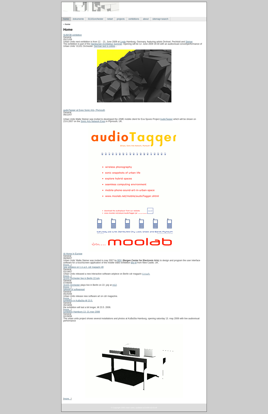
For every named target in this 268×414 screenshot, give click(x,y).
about (146, 19)
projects (121, 19)
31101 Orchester (71, 285)
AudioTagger (166, 119)
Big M (134, 262)
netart (110, 19)
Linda (123, 41)
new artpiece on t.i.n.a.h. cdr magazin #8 (83, 267)
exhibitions (134, 19)
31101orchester (95, 19)
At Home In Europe (72, 253)
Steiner (189, 41)
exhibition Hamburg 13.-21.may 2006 (81, 311)
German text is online (104, 46)
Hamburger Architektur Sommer (106, 44)
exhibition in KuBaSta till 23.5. (78, 300)
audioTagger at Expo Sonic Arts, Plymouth (84, 110)
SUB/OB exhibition (72, 35)
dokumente (78, 19)
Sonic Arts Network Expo (93, 121)
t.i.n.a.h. (146, 274)
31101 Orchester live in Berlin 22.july (81, 278)
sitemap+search (160, 19)
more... (67, 265)
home (66, 19)
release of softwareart (74, 289)
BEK (119, 260)
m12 (114, 285)
